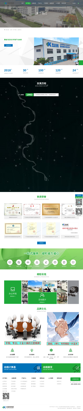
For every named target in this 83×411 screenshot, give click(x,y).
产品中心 (40, 3)
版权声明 (79, 406)
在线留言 (59, 383)
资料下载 (4, 391)
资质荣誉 (4, 386)
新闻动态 (52, 3)
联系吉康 (64, 3)
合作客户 (33, 381)
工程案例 (46, 3)
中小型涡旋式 (24, 381)
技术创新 (13, 386)
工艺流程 (13, 391)
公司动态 (42, 381)
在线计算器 (14, 388)
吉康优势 (34, 3)
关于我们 (28, 3)
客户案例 (33, 386)
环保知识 (42, 386)
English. (74, 3)
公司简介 (4, 381)
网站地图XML (69, 408)
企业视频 (4, 388)
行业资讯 (42, 383)
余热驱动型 (23, 386)
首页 (23, 3)
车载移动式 (23, 388)
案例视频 (33, 383)
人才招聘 (58, 3)
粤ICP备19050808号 (62, 408)
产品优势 (13, 381)
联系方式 (59, 381)
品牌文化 (19, 29)
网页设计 (75, 408)
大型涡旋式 (23, 383)
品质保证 (13, 383)
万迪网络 (79, 408)
